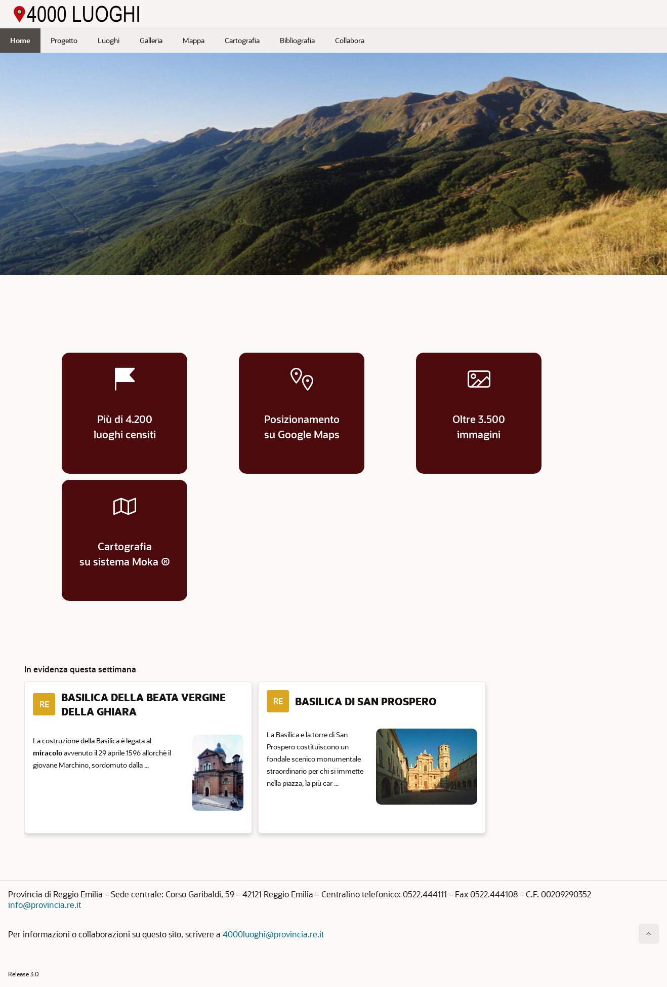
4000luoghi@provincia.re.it (273, 934)
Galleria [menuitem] (151, 40)
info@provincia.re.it (44, 904)
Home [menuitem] (20, 40)
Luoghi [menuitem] (108, 40)
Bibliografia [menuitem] (297, 40)
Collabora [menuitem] (349, 40)
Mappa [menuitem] (193, 40)
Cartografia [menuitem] (242, 40)
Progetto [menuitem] (64, 40)
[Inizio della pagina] (649, 934)
